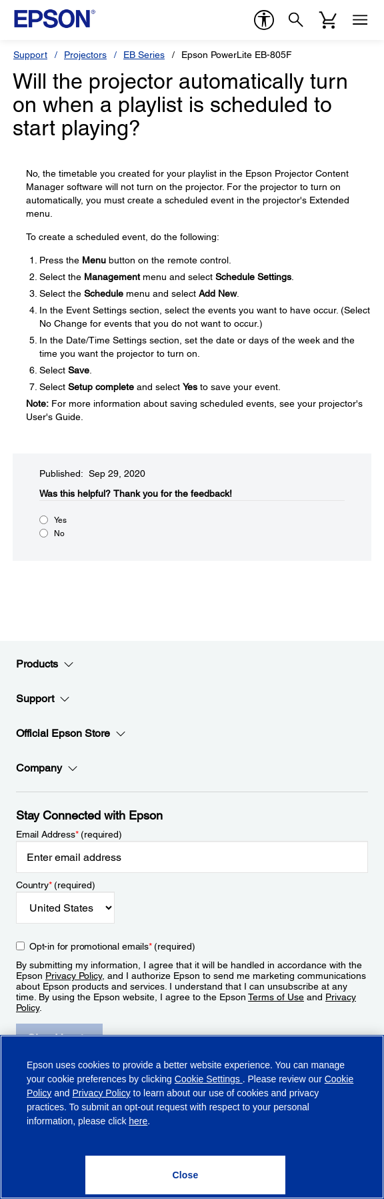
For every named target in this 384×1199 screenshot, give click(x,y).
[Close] (185, 1175)
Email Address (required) (69, 834)
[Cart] (328, 20)
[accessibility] (264, 20)
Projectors (85, 54)
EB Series (144, 54)
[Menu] (360, 20)
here (138, 1121)
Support (30, 54)
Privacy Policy (73, 975)
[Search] (296, 20)
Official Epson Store (71, 733)
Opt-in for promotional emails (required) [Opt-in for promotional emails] (112, 946)
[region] (192, 1117)
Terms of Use (276, 997)
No (59, 533)
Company (47, 768)
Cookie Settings (209, 1079)
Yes (60, 520)
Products (45, 664)
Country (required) (55, 885)
